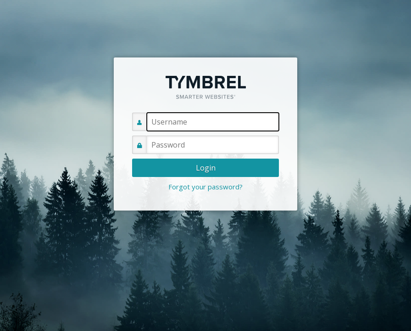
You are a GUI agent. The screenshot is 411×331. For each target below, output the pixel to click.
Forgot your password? (205, 186)
